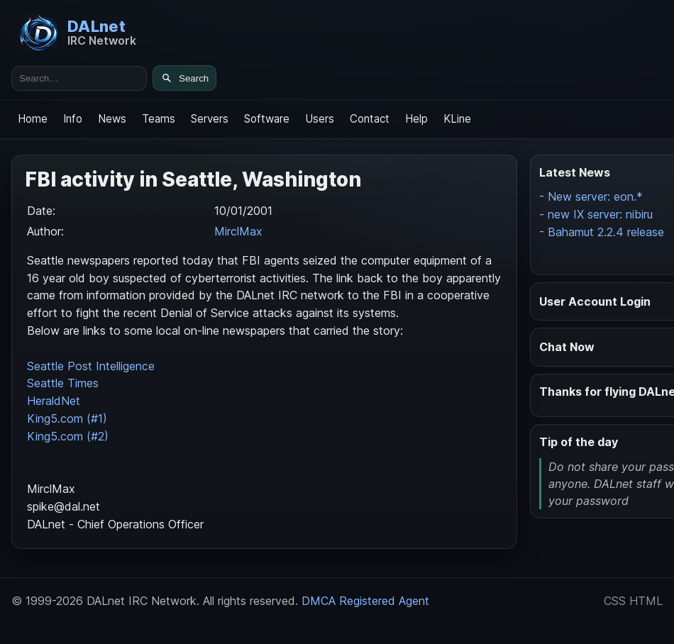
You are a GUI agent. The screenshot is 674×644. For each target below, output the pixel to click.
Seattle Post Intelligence (91, 366)
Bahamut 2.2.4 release (606, 232)
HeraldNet (53, 401)
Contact (370, 119)
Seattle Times (63, 383)
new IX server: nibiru (600, 214)
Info (72, 119)
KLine (457, 119)
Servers (209, 119)
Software (266, 119)
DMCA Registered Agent (365, 601)
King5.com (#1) (67, 418)
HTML (646, 601)
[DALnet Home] (77, 33)
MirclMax (238, 231)
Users (319, 119)
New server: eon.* (595, 196)
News (112, 119)
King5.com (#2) (68, 436)
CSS (615, 601)
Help (416, 119)
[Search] (184, 78)
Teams (158, 119)
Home (33, 119)
